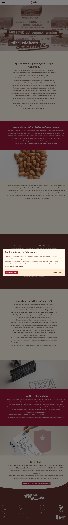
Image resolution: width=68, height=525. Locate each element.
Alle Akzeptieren (11, 272)
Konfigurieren (57, 272)
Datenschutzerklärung (16, 266)
